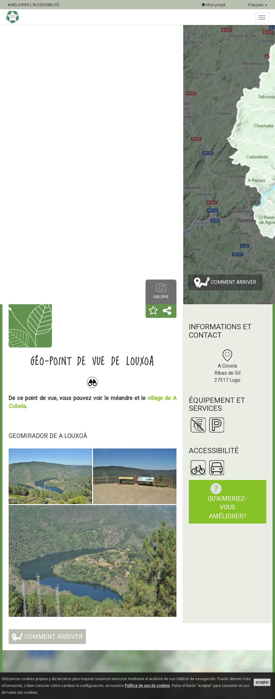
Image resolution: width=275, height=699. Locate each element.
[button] (153, 311)
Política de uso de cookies (147, 686)
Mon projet (213, 4)
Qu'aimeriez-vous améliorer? (225, 501)
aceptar (262, 682)
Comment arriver (225, 282)
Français (257, 4)
